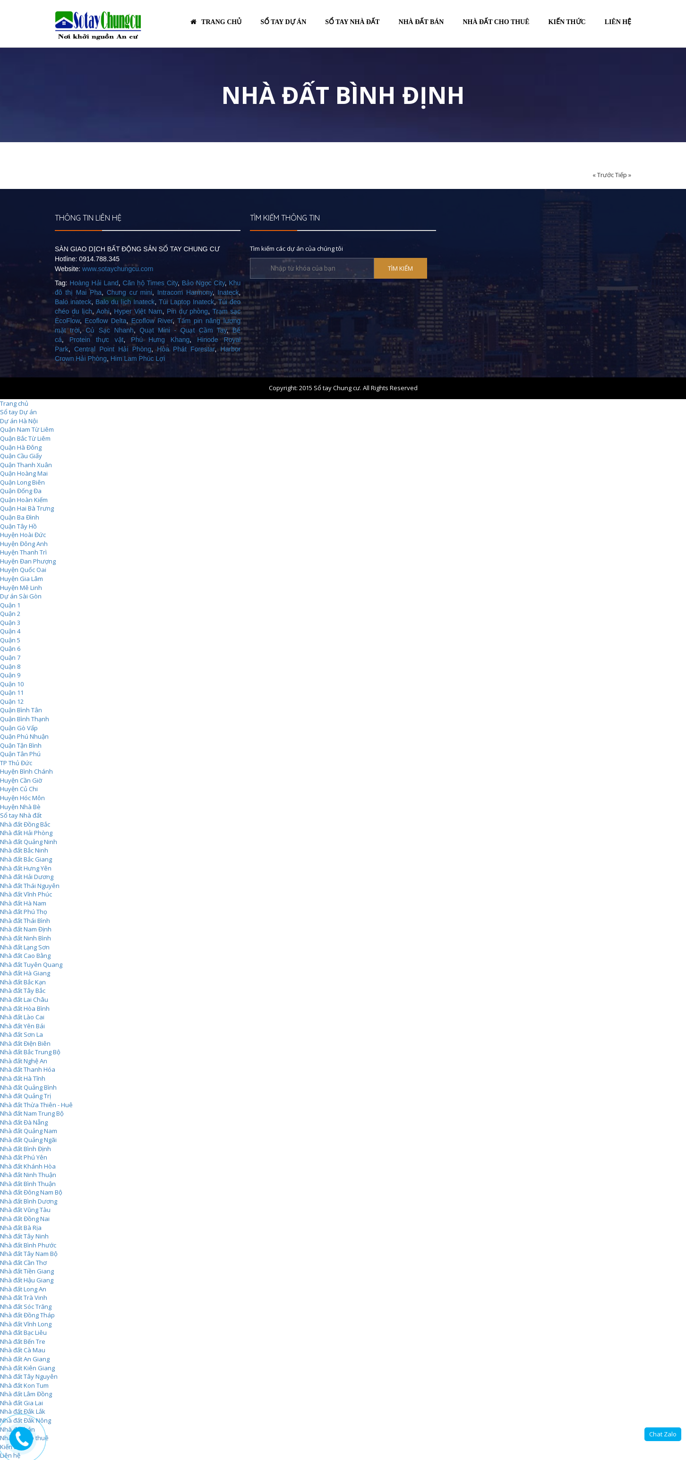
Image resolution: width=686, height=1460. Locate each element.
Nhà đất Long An (23, 1289)
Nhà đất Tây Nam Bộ (29, 1253)
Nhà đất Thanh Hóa (27, 1069)
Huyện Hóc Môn (22, 798)
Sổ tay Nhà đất (21, 815)
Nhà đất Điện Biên (25, 1043)
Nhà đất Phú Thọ (23, 911)
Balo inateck (73, 302)
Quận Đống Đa (21, 491)
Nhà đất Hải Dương (26, 876)
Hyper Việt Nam (138, 311)
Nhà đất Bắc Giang (26, 859)
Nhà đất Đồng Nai (25, 1218)
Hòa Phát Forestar (185, 349)
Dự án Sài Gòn (21, 596)
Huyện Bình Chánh (26, 771)
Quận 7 (10, 657)
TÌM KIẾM (400, 268)
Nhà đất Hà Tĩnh (22, 1078)
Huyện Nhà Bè (20, 807)
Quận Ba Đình (19, 517)
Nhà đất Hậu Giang (26, 1280)
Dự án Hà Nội (19, 421)
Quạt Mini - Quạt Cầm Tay (182, 330)
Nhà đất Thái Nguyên (30, 885)
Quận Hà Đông (21, 447)
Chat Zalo (663, 1434)
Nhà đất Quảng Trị (25, 1096)
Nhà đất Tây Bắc (22, 990)
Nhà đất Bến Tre (22, 1341)
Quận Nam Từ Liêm (27, 429)
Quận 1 (10, 605)
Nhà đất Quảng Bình (28, 1087)
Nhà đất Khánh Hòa (28, 1166)
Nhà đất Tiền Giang (27, 1271)
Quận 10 (12, 684)
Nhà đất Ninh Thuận (28, 1174)
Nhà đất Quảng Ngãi (28, 1140)
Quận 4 (10, 631)
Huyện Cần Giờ (21, 780)
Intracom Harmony (185, 292)
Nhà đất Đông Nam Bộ (31, 1192)
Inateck (228, 292)
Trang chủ (215, 22)
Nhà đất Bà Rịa (21, 1227)
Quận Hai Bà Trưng (27, 508)
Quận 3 (10, 622)
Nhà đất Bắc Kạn (23, 982)
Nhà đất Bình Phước (28, 1245)
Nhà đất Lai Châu (24, 999)
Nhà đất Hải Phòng (26, 832)
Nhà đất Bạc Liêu (23, 1332)
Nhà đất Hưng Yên (25, 868)
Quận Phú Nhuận (24, 736)
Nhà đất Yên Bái (22, 1026)
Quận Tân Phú (20, 754)
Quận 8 (10, 666)
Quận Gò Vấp (19, 728)
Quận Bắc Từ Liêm (25, 438)
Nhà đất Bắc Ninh (24, 850)
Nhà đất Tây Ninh (24, 1236)
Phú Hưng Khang (160, 339)
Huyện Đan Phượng (28, 561)
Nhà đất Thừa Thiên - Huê (36, 1105)
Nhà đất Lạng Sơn (25, 947)
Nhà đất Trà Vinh (23, 1297)
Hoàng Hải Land (93, 283)
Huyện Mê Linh (21, 587)
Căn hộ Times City (150, 283)
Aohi (103, 311)
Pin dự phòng (187, 311)
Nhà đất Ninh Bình (25, 938)
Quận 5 (10, 640)
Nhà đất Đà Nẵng (24, 1122)
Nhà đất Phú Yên (23, 1157)
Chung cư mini (129, 292)
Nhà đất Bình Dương (28, 1201)
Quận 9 (10, 675)
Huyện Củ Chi (19, 789)
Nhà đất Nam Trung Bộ (32, 1113)
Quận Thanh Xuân (26, 465)
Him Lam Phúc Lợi (138, 358)
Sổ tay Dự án (18, 412)
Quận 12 (12, 701)
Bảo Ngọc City (203, 283)
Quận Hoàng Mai (24, 473)
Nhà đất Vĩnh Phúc (26, 894)
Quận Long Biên (22, 482)
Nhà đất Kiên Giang (27, 1368)
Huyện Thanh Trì (23, 552)
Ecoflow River (151, 320)
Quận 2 (10, 613)
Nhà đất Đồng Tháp (27, 1315)
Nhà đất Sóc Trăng (25, 1306)
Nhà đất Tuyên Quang (31, 964)
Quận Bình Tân (21, 710)
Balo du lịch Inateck (124, 302)
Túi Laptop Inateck (186, 302)
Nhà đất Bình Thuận (28, 1183)
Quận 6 (10, 648)
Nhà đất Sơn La (21, 1034)
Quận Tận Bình (21, 745)
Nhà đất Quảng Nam (28, 1131)
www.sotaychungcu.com (117, 269)
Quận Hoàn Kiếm (24, 499)
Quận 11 (12, 692)
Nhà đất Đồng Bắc (25, 824)
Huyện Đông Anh (24, 543)
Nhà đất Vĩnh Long (25, 1324)
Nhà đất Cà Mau (22, 1350)
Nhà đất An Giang (25, 1359)
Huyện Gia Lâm (21, 578)
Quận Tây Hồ (18, 526)
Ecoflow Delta (105, 320)
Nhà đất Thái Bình (25, 920)
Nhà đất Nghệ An (23, 1061)
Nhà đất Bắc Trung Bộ (30, 1052)
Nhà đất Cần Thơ (23, 1262)
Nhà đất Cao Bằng (25, 955)
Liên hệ (618, 22)
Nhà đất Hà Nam (23, 903)
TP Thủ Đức (16, 763)
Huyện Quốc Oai (23, 569)
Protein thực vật (96, 339)
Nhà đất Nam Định (25, 929)
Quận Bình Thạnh (24, 719)
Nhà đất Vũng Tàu (25, 1209)
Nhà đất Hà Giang (25, 973)
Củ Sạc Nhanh (110, 330)
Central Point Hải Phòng (112, 349)
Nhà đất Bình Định (25, 1148)
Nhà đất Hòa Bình (25, 1008)
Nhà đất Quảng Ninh (28, 841)
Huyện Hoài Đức (23, 534)
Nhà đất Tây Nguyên (29, 1376)
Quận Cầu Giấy (21, 456)
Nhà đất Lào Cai (22, 1017)
